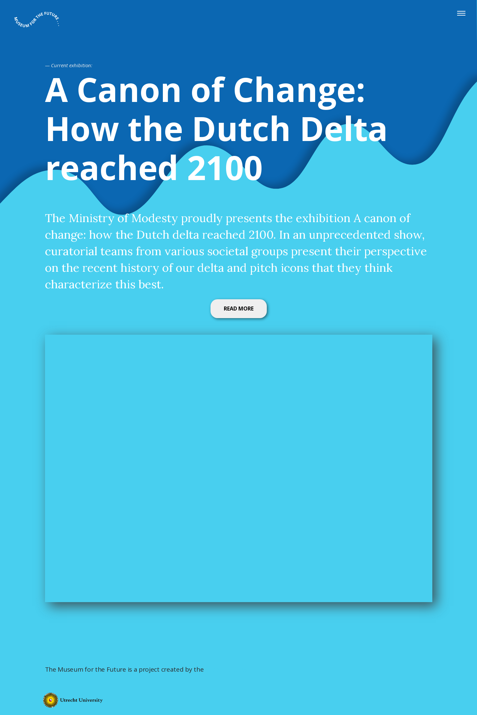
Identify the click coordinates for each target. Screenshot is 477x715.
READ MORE (239, 308)
